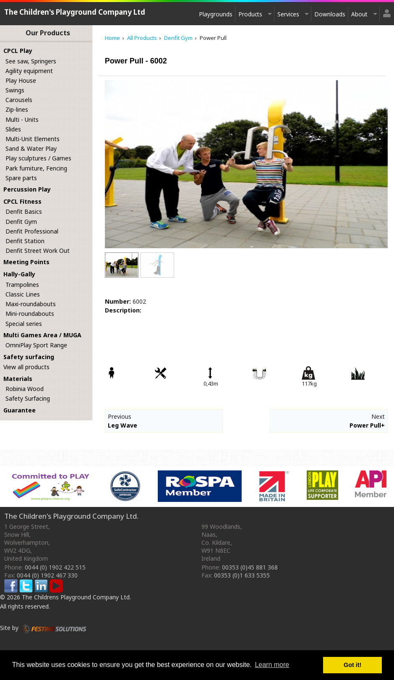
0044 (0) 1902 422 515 (55, 567)
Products (250, 14)
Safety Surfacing (27, 398)
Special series (23, 324)
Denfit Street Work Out (37, 251)
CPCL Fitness (22, 201)
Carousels (18, 100)
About (359, 14)
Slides (13, 129)
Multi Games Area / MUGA (42, 335)
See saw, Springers (30, 61)
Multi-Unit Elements (32, 139)
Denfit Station (24, 241)
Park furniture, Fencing (36, 168)
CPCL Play (17, 51)
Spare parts (21, 178)
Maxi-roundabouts (30, 304)
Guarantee (19, 410)
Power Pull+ (367, 425)
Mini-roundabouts (29, 314)
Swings (14, 90)
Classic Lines (22, 294)
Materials (17, 379)
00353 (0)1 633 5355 (242, 575)
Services (288, 14)
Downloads (329, 14)
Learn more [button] (272, 664)
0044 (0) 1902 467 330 (47, 575)
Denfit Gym (21, 222)
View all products (26, 367)
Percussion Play (27, 189)
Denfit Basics (23, 211)
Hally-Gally (19, 274)
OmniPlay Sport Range (36, 345)
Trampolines (22, 285)
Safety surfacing (28, 357)
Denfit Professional (31, 231)
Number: (118, 301)
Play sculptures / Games (38, 158)
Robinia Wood (24, 389)
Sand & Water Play (31, 148)
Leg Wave (122, 425)
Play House (20, 80)
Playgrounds (215, 14)
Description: (123, 310)
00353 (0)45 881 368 (250, 567)
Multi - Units (22, 119)
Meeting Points (26, 262)
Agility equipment (29, 71)
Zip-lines (16, 109)
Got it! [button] (352, 665)
